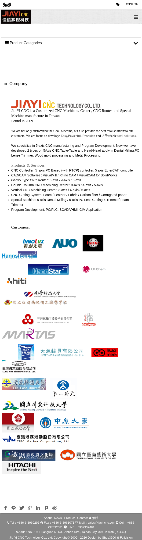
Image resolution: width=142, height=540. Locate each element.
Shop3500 (109, 537)
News (58, 518)
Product (69, 518)
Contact (82, 518)
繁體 (95, 518)
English (132, 4)
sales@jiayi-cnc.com (102, 522)
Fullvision (126, 537)
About (48, 518)
